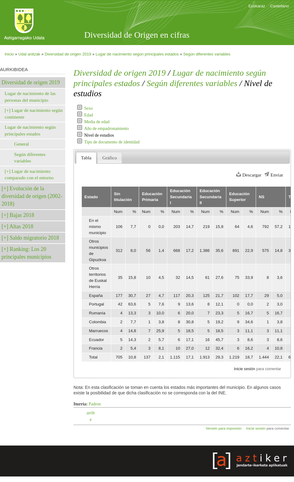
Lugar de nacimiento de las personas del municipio (30, 97)
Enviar (276, 174)
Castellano (279, 6)
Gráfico (109, 157)
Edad (88, 115)
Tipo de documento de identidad (112, 142)
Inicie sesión (244, 369)
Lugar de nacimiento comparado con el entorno (29, 174)
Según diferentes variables (206, 54)
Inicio (9, 54)
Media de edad (96, 122)
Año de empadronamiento (106, 128)
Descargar (251, 174)
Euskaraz (256, 6)
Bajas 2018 (22, 215)
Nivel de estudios (99, 135)
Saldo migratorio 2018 (34, 238)
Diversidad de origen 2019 (68, 54)
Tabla (86, 157)
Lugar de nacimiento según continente (33, 114)
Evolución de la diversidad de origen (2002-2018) (32, 196)
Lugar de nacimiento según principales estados (137, 54)
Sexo (88, 108)
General (21, 143)
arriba (90, 416)
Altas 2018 (21, 226)
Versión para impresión (224, 428)
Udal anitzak (29, 54)
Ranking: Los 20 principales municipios (26, 253)
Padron (95, 404)
